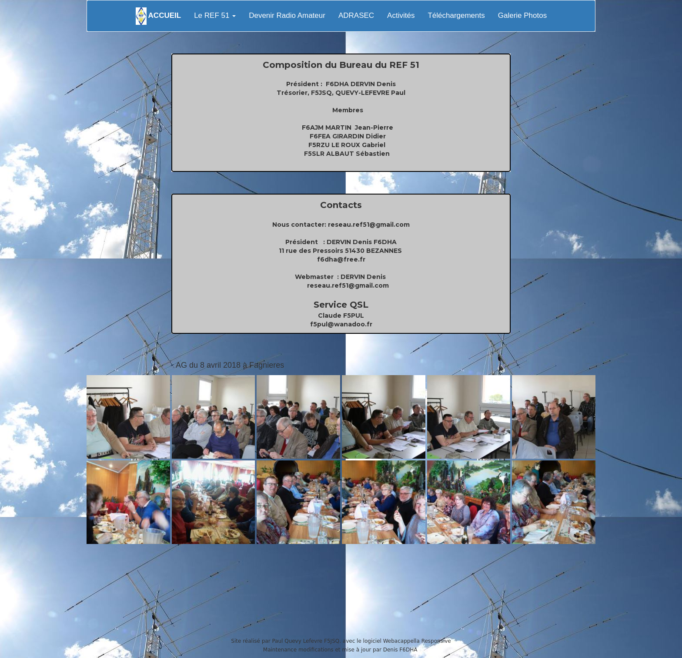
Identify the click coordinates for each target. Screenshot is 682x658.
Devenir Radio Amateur (287, 15)
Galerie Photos (522, 15)
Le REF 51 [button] (215, 15)
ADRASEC (356, 15)
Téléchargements (456, 15)
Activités (401, 15)
